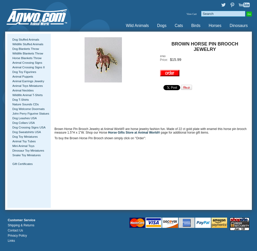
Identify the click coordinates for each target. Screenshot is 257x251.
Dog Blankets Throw (25, 48)
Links (11, 241)
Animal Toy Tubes (24, 141)
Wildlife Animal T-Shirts (27, 95)
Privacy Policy (17, 235)
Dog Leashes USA (24, 118)
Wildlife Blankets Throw (27, 53)
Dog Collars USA (23, 122)
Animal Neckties (23, 90)
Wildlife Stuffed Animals (27, 44)
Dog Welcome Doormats (28, 108)
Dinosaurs (239, 25)
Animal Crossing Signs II (28, 67)
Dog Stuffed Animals (25, 39)
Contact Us (15, 230)
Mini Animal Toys (23, 145)
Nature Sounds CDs (25, 104)
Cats (179, 25)
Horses (215, 25)
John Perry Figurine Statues (30, 113)
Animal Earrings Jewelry (28, 81)
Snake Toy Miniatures (26, 155)
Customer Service (21, 220)
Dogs (161, 25)
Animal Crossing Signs (27, 62)
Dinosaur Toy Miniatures (28, 150)
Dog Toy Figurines (24, 71)
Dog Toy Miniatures (25, 136)
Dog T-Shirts (20, 99)
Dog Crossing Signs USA (29, 127)
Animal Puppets (22, 76)
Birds (196, 25)
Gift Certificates (22, 163)
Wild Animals (137, 25)
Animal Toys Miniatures (27, 85)
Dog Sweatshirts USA (26, 132)
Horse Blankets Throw (27, 58)
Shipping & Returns (21, 225)
